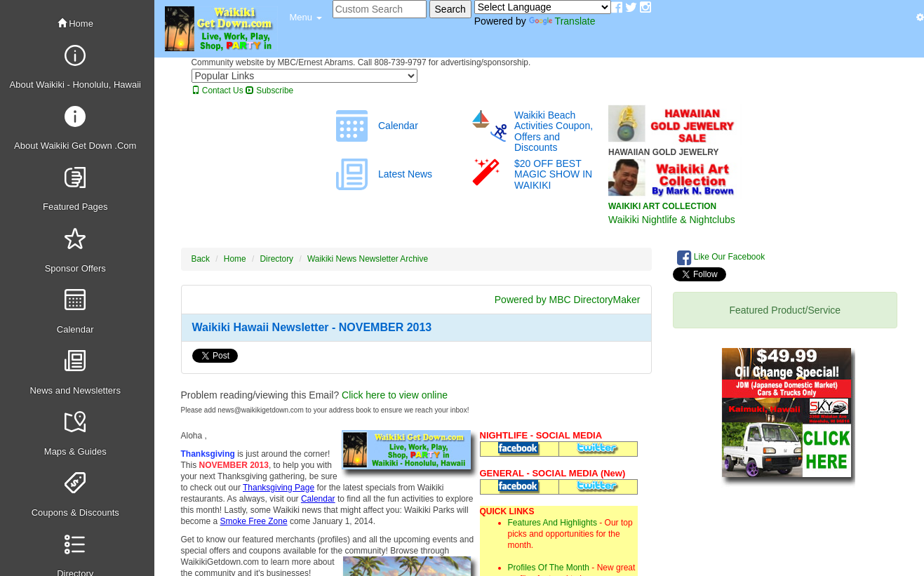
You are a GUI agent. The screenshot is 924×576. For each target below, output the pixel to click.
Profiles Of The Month (549, 567)
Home (75, 23)
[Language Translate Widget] (542, 7)
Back (201, 259)
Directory (277, 259)
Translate (562, 21)
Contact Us (217, 90)
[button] (306, 17)
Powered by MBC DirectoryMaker (568, 299)
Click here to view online (395, 395)
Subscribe (269, 90)
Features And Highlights (552, 523)
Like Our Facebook (721, 257)
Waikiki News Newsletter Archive (367, 259)
